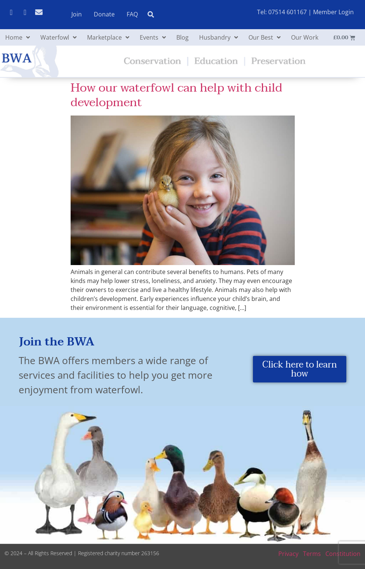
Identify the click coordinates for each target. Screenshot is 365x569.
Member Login (333, 12)
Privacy (288, 554)
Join (76, 14)
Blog (182, 37)
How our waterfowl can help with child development (176, 94)
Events (153, 37)
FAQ (132, 14)
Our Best (264, 37)
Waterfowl (58, 37)
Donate (104, 14)
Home (17, 37)
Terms (312, 554)
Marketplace (108, 37)
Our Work (304, 37)
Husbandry (218, 37)
